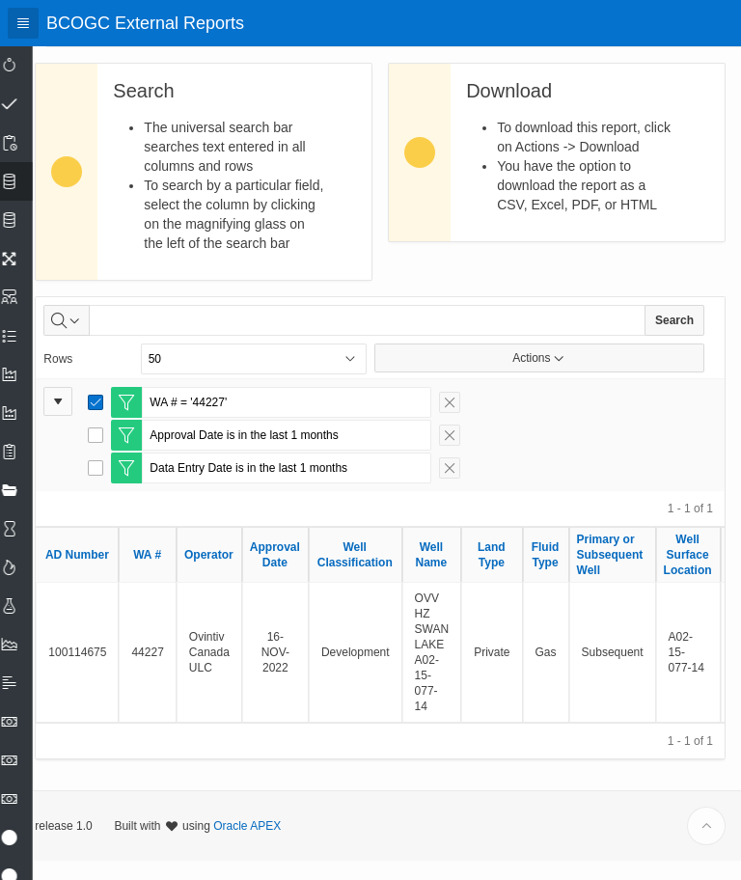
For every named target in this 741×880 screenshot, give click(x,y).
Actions (545, 377)
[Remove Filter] (476, 421)
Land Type (519, 574)
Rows (84, 378)
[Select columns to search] (93, 339)
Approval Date (302, 574)
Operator (236, 574)
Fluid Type (572, 574)
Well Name (458, 574)
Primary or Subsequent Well (636, 574)
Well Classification (381, 574)
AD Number (104, 574)
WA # (174, 574)
